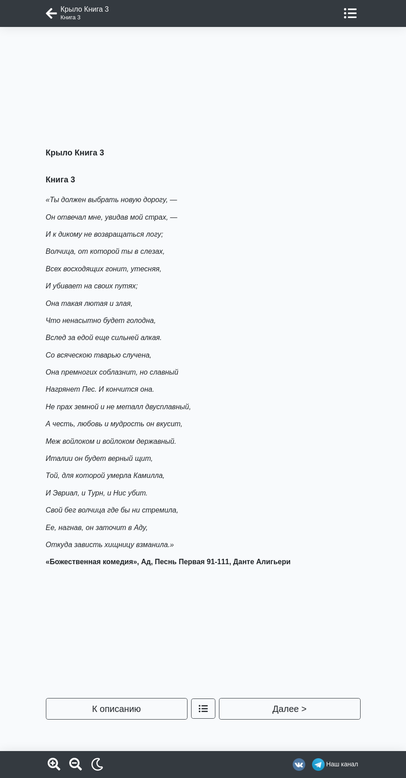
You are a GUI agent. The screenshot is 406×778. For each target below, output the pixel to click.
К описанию (116, 709)
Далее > (289, 709)
